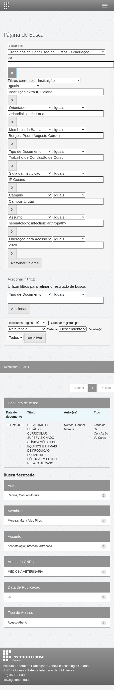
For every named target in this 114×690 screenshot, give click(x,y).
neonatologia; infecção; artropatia (30, 546)
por (10, 58)
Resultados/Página (20, 323)
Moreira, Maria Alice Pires (25, 520)
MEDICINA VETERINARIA (25, 571)
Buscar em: (15, 46)
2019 (11, 597)
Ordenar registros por (65, 323)
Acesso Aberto (17, 622)
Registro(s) (95, 329)
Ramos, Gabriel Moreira (23, 495)
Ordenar (52, 329)
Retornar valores (25, 263)
